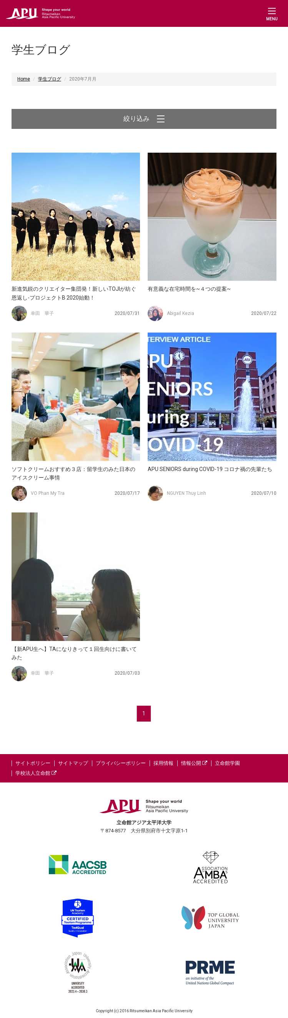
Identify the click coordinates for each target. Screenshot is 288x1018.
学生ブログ (49, 79)
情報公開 (194, 763)
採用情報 (163, 763)
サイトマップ (73, 763)
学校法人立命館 (36, 773)
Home (23, 79)
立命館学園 (227, 763)
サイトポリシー (32, 763)
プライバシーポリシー (121, 763)
